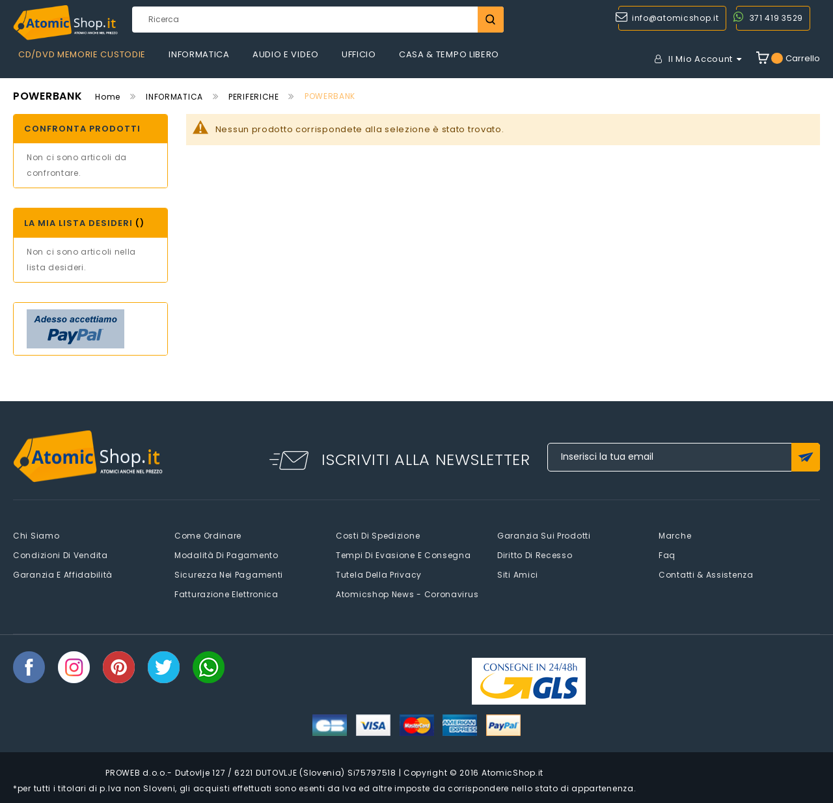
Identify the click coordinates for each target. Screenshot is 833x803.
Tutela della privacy (379, 574)
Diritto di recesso (535, 555)
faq (667, 555)
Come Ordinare (207, 535)
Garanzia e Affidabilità (63, 574)
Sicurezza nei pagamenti (228, 574)
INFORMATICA (174, 96)
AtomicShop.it (512, 772)
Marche (675, 535)
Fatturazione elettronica (226, 594)
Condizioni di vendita (60, 555)
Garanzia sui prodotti (544, 535)
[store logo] (65, 22)
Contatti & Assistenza (706, 574)
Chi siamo (36, 535)
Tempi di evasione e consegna (403, 555)
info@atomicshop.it (675, 17)
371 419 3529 (776, 17)
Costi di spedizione (378, 535)
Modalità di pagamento (226, 555)
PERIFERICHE (253, 96)
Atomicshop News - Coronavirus (407, 594)
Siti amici (517, 574)
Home (107, 96)
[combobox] (317, 20)
